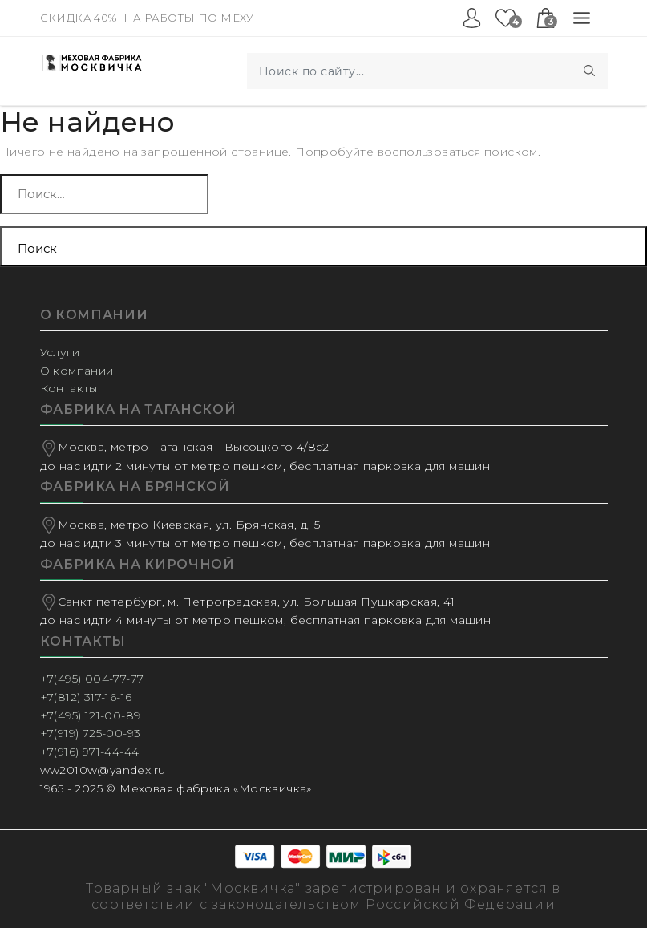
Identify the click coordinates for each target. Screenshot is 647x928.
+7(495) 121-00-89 (90, 715)
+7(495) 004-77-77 (92, 678)
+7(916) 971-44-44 (90, 751)
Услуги (59, 352)
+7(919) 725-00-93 (90, 733)
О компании (77, 370)
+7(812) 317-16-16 (86, 697)
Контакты (69, 388)
